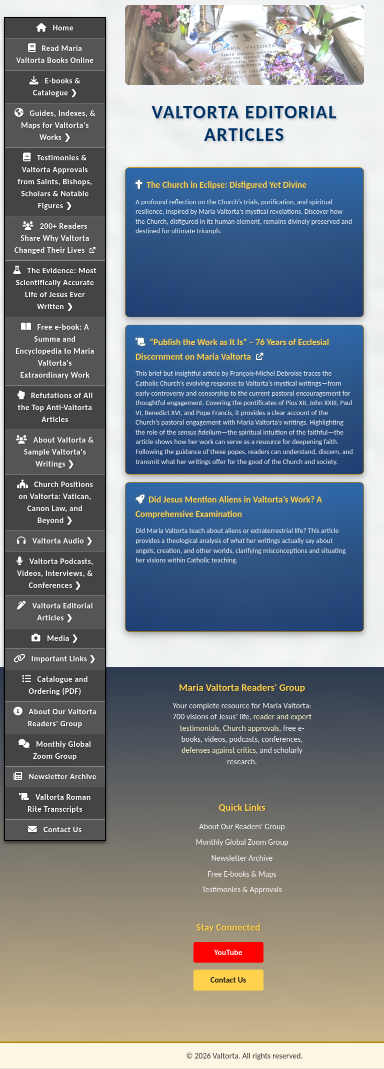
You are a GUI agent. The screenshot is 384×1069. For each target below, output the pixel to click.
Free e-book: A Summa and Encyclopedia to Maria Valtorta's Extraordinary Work (55, 351)
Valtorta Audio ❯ (55, 540)
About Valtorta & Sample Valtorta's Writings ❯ (55, 452)
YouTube (228, 952)
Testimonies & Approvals (242, 889)
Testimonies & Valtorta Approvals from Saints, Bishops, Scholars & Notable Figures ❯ (55, 181)
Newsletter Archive (55, 776)
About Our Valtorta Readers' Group (55, 717)
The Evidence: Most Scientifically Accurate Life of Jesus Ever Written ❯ (55, 288)
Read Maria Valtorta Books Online (55, 54)
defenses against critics (219, 750)
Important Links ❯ (55, 658)
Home (55, 27)
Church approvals (251, 728)
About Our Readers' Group (241, 826)
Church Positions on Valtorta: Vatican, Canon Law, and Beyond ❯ (55, 502)
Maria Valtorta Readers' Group (242, 687)
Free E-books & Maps (242, 874)
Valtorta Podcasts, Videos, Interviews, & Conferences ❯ (55, 573)
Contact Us (55, 829)
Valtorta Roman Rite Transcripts (54, 803)
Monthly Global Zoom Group (54, 750)
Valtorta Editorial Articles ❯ (55, 611)
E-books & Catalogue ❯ (55, 86)
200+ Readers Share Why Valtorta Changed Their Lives (52, 238)
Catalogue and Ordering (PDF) (55, 685)
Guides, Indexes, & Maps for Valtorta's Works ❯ (55, 125)
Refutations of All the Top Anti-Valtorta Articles (55, 407)
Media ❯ (55, 638)
